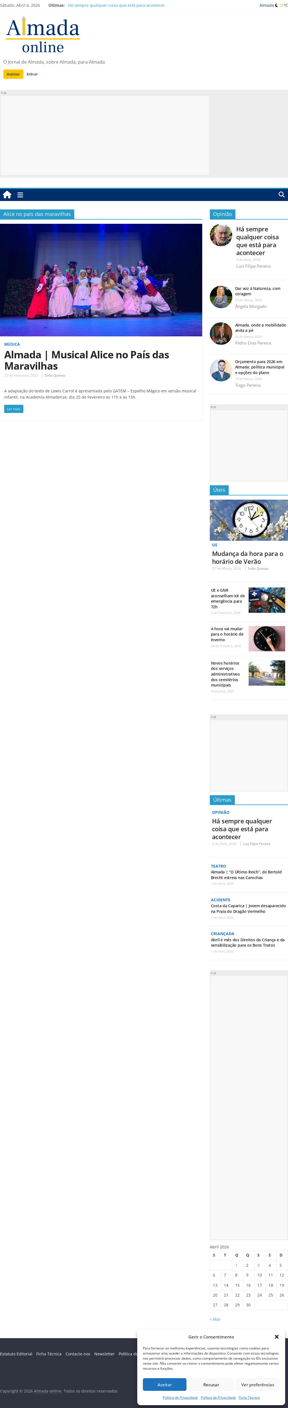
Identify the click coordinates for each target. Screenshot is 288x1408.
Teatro (218, 865)
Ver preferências (257, 1384)
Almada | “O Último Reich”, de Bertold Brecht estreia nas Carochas (246, 874)
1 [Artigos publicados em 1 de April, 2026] (236, 1264)
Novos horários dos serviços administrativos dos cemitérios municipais (225, 673)
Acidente (220, 899)
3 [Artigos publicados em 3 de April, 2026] (258, 1264)
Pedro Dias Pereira (253, 343)
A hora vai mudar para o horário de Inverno (227, 634)
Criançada (222, 933)
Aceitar (165, 1384)
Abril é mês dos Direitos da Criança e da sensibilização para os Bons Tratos (248, 942)
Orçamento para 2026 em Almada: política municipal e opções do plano (259, 367)
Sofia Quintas (55, 375)
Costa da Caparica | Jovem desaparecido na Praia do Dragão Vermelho (248, 908)
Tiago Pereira (247, 385)
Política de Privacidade (180, 1397)
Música (12, 344)
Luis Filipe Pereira (253, 266)
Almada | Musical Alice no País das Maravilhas (86, 360)
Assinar (13, 74)
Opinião (222, 214)
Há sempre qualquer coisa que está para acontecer (116, 5)
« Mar (215, 1318)
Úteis (219, 489)
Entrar (32, 74)
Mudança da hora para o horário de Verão (247, 557)
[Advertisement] (105, 135)
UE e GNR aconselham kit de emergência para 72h (228, 598)
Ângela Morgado (251, 306)
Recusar (211, 1384)
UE (214, 544)
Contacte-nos (78, 1353)
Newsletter (104, 1353)
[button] (277, 1337)
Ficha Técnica (249, 1397)
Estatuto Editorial (16, 1353)
